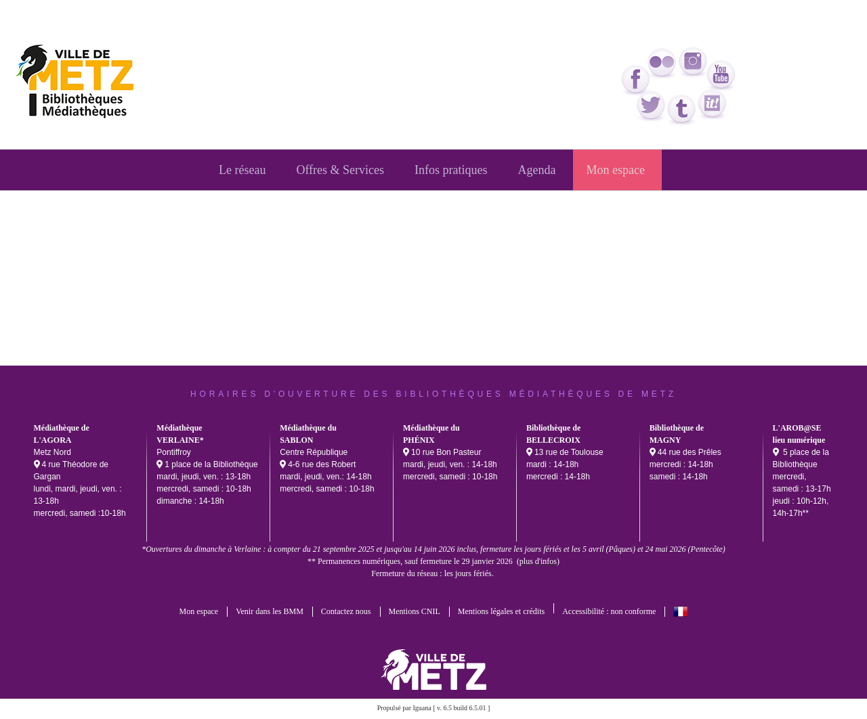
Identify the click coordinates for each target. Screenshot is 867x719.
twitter (652, 106)
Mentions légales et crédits (501, 611)
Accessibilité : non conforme (609, 611)
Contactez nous (346, 611)
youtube (721, 75)
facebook (636, 80)
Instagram (694, 62)
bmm (79, 84)
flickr (662, 63)
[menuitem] (243, 170)
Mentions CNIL (414, 611)
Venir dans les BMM (269, 611)
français (680, 612)
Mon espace (199, 611)
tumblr (682, 110)
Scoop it (712, 105)
